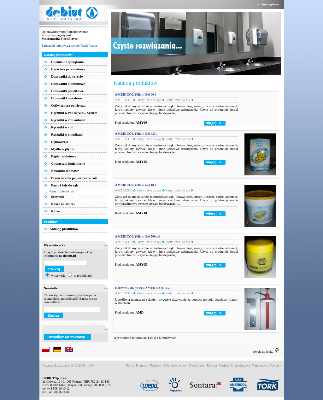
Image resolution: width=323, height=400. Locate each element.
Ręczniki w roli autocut (67, 120)
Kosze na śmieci (62, 204)
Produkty (156, 365)
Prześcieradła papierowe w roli (73, 178)
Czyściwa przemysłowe (67, 69)
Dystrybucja (197, 365)
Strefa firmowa (240, 365)
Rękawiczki (59, 142)
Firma (130, 365)
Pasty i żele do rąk (64, 185)
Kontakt (212, 365)
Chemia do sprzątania (67, 62)
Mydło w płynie (62, 149)
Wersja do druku (267, 351)
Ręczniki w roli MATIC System (73, 113)
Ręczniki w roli (61, 127)
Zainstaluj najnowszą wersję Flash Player (69, 45)
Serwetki (57, 196)
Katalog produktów (61, 229)
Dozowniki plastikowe (67, 91)
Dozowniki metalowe (66, 98)
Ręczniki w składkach (66, 134)
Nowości (275, 365)
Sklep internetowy (175, 365)
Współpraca (259, 365)
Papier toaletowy (63, 156)
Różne (55, 211)
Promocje (142, 365)
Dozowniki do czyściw (66, 76)
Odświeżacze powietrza (67, 105)
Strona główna (270, 4)
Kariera (224, 365)
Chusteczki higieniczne (67, 163)
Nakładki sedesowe (64, 171)
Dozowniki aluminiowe (67, 83)
